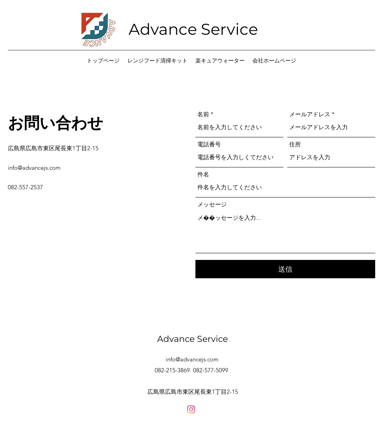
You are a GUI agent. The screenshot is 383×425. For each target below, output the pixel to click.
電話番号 (209, 144)
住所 (295, 144)
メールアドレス (309, 114)
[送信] (285, 269)
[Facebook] (191, 409)
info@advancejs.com (34, 167)
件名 (203, 174)
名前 (203, 114)
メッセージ (212, 204)
